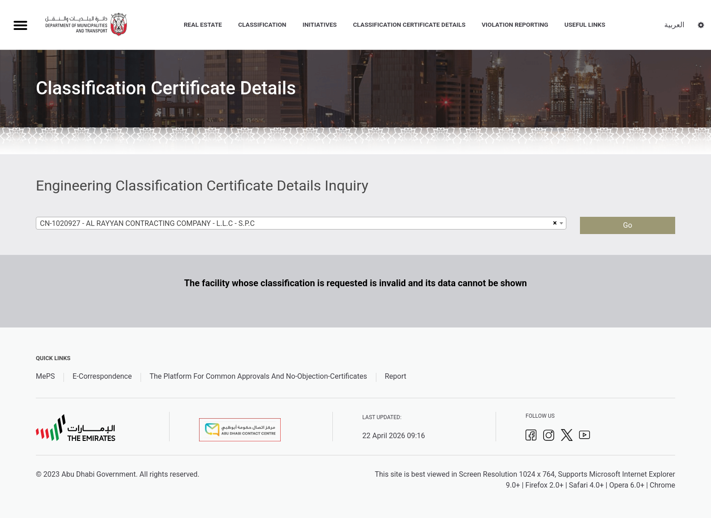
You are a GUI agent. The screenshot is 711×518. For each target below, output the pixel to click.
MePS (45, 376)
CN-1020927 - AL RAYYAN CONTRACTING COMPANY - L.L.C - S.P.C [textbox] (147, 223)
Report (395, 376)
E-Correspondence (102, 376)
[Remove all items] (553, 223)
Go (627, 225)
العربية (674, 24)
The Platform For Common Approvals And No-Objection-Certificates (258, 376)
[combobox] (301, 223)
